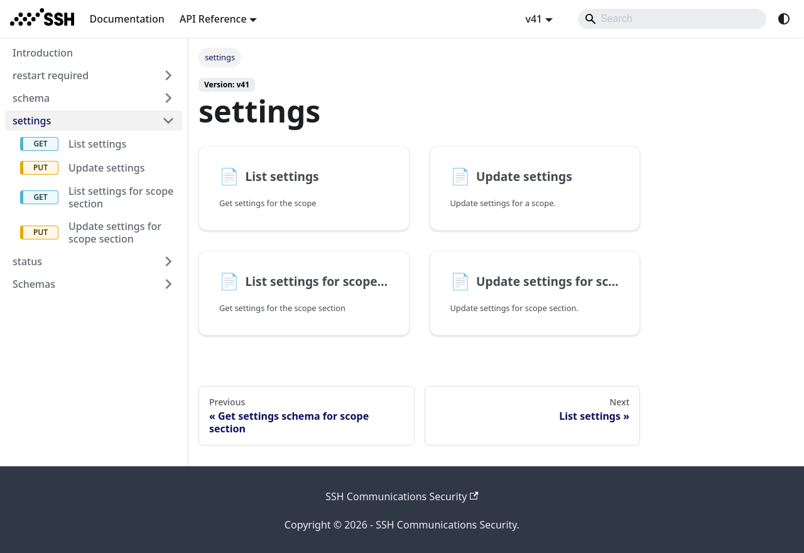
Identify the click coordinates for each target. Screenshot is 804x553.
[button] (93, 284)
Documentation (126, 19)
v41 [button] (533, 19)
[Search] (672, 19)
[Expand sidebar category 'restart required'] (168, 75)
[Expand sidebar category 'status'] (168, 261)
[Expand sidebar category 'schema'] (168, 98)
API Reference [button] (213, 19)
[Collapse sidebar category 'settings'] (168, 121)
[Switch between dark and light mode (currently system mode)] (784, 19)
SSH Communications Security (402, 496)
